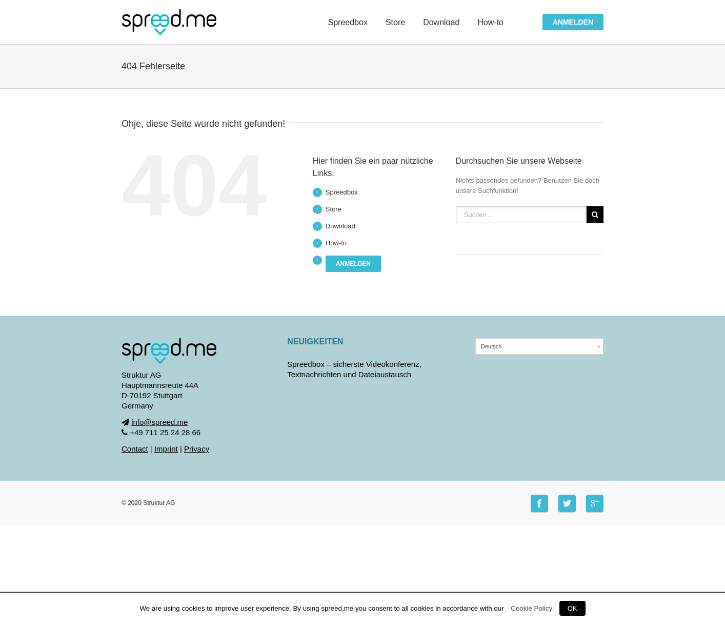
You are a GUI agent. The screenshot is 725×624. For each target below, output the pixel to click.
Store (333, 209)
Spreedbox (342, 192)
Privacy (196, 448)
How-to (336, 243)
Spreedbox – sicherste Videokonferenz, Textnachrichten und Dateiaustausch (354, 369)
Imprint (166, 448)
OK (572, 608)
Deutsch (491, 346)
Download (340, 226)
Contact (135, 448)
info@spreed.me (159, 422)
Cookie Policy (531, 608)
